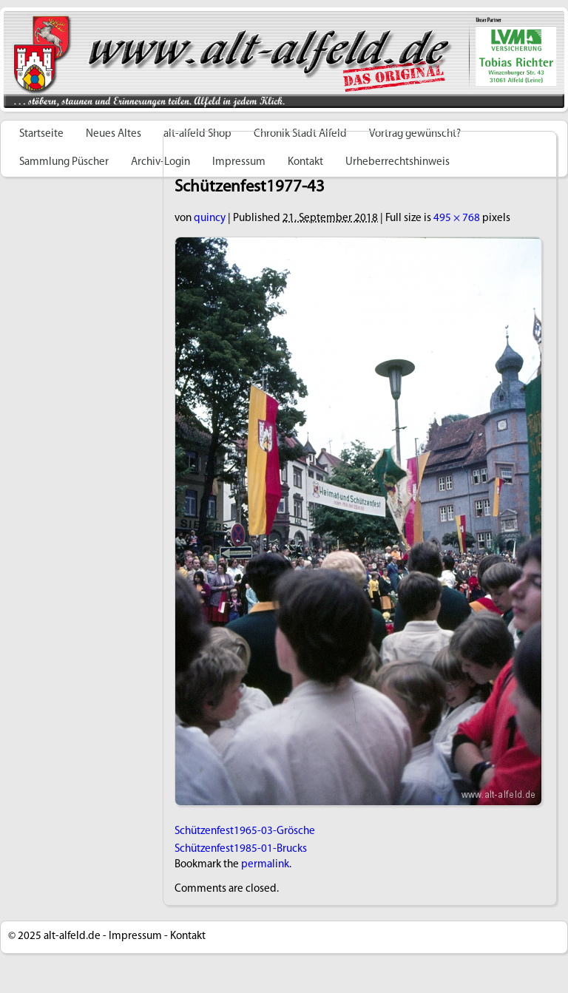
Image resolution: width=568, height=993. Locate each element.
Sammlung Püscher (64, 162)
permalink (265, 864)
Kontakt (188, 936)
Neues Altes (113, 134)
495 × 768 (456, 218)
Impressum (135, 936)
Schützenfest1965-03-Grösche (245, 831)
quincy (210, 218)
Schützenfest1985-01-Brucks (241, 849)
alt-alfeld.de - (75, 936)
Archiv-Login (160, 162)
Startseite (41, 134)
